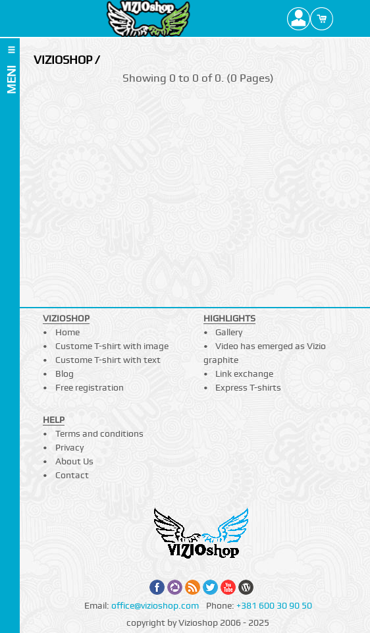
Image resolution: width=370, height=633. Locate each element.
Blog (64, 373)
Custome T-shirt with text (108, 359)
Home (67, 332)
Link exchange (244, 373)
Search (344, 18)
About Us (74, 461)
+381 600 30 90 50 (274, 605)
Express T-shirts (248, 387)
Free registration (89, 387)
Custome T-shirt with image (112, 346)
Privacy (69, 447)
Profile (298, 18)
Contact (72, 475)
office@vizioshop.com (155, 605)
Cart (321, 18)
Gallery (228, 332)
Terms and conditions (99, 433)
